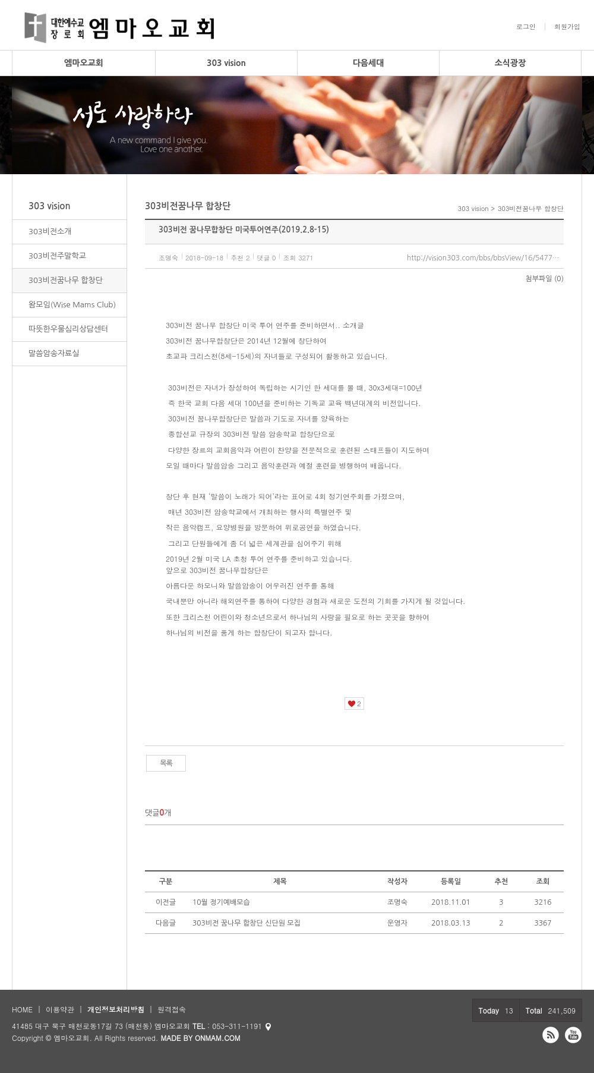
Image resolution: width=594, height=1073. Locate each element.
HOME (22, 1009)
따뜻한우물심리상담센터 (68, 329)
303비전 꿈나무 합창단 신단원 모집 (246, 923)
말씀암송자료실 (54, 353)
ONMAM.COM (218, 1038)
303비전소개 (50, 231)
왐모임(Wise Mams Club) (72, 305)
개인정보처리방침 (115, 1009)
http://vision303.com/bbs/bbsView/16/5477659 (485, 258)
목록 (166, 763)
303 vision (226, 63)
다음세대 (368, 63)
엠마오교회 (83, 63)
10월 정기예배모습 (221, 902)
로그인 (526, 26)
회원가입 (567, 26)
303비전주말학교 (57, 256)
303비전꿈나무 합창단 (66, 280)
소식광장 (510, 63)
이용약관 (60, 1009)
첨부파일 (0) (545, 278)
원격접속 (171, 1009)
